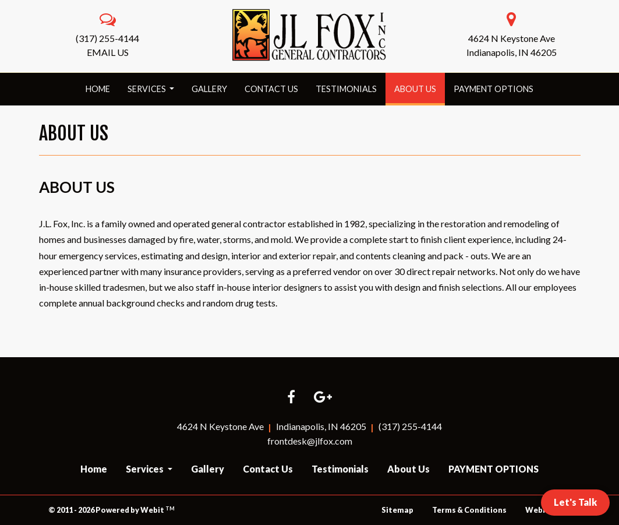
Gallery (209, 89)
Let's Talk (575, 502)
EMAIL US (108, 52)
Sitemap (397, 510)
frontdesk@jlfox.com (309, 440)
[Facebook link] (291, 397)
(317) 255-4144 (107, 38)
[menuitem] (98, 89)
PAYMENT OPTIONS (493, 89)
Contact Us (271, 89)
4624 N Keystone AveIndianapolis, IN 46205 (511, 45)
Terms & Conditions (469, 510)
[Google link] (323, 397)
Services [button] (148, 89)
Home (98, 89)
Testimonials (346, 89)
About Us (419, 85)
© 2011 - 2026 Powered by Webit (111, 510)
